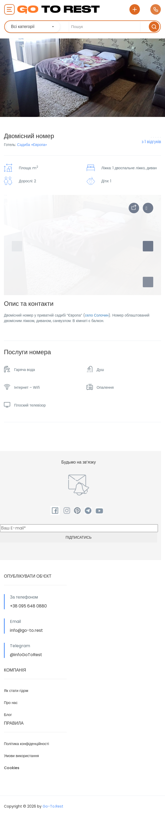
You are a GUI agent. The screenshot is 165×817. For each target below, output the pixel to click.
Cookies (11, 767)
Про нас (11, 702)
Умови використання (21, 755)
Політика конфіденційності (26, 743)
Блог (8, 714)
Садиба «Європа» (32, 144)
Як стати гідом (16, 690)
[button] (148, 282)
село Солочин (97, 315)
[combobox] (33, 26)
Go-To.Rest (53, 806)
